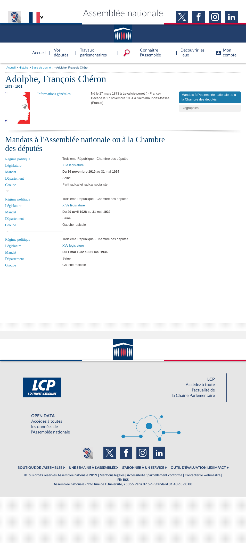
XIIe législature (73, 165)
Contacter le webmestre (202, 475)
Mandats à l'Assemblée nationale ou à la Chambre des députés (209, 97)
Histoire (23, 67)
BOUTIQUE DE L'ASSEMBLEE (40, 467)
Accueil (10, 67)
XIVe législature (73, 205)
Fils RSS (123, 479)
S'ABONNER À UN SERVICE (143, 467)
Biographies (190, 108)
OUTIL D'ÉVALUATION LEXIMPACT (198, 467)
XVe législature (73, 245)
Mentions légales (112, 475)
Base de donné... (42, 67)
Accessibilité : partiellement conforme (154, 475)
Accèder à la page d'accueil (37, 50)
